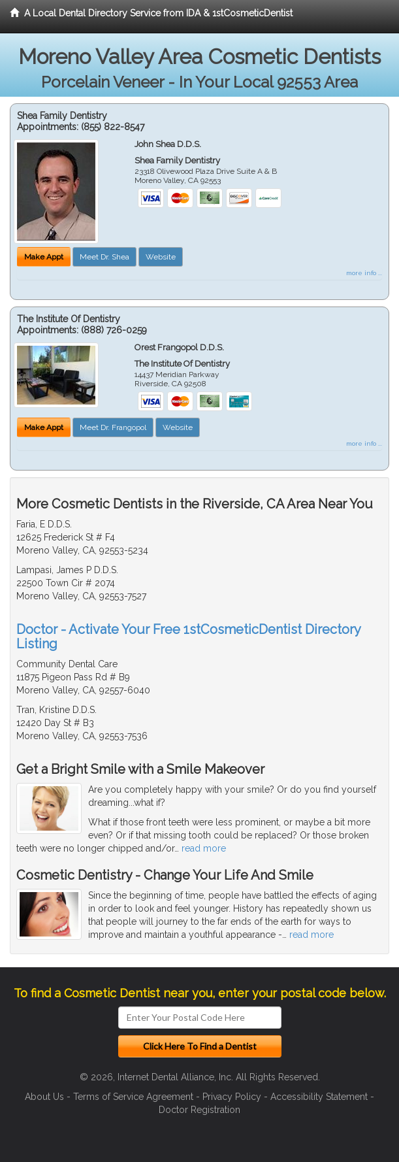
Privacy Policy (231, 1096)
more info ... (364, 272)
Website (161, 256)
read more (204, 848)
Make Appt (43, 256)
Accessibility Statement (319, 1096)
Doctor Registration (199, 1109)
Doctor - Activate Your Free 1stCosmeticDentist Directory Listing (188, 637)
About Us (44, 1096)
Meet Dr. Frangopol (113, 427)
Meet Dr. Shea (104, 256)
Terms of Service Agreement (133, 1096)
